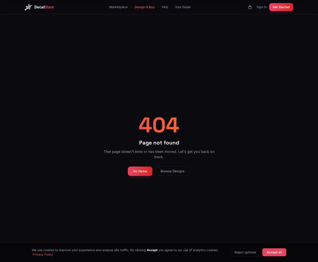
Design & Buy (145, 7)
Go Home (140, 171)
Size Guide (183, 7)
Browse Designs (173, 171)
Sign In (262, 7)
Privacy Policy (43, 254)
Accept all (274, 252)
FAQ (165, 7)
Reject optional (245, 252)
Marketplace (118, 7)
